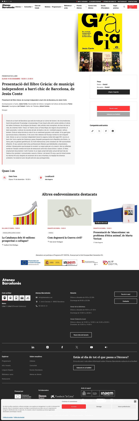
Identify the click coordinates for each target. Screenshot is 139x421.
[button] (135, 401)
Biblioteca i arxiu (69, 7)
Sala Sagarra (49, 179)
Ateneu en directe (109, 1)
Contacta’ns (132, 1)
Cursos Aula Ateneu (92, 7)
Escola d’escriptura (36, 370)
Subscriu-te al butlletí (113, 114)
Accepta (73, 406)
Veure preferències (124, 406)
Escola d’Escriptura (105, 7)
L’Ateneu (19, 7)
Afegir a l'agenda (113, 92)
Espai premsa (116, 7)
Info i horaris (82, 1)
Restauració (122, 1)
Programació (57, 7)
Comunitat (28, 7)
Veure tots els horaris (81, 335)
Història (51, 233)
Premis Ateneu (82, 7)
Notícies (47, 7)
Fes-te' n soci (113, 108)
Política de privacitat (19, 417)
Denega (99, 406)
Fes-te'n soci (131, 7)
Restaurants (6, 379)
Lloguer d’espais (95, 1)
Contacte (126, 301)
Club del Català (37, 7)
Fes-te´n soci (125, 294)
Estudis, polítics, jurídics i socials (11, 233)
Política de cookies (8, 417)
